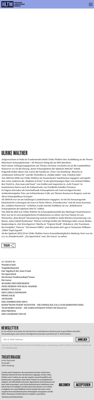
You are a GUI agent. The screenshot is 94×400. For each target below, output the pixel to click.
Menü (85, 4)
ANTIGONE (7, 298)
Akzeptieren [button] (83, 385)
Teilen (7, 245)
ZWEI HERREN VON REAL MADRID (19, 286)
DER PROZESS (8, 311)
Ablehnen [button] (64, 385)
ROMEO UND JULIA (11, 289)
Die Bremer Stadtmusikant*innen (18, 277)
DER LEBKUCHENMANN (13, 292)
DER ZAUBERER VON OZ (13, 314)
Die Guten (6, 280)
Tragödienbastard (10, 268)
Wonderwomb (8, 264)
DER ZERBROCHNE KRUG (14, 301)
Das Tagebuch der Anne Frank (16, 271)
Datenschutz (11, 348)
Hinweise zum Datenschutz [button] (12, 397)
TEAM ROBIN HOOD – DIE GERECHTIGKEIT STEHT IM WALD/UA (34, 308)
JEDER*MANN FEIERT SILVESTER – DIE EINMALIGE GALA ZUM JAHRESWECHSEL (42, 304)
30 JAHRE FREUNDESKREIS (15, 283)
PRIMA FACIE (8, 295)
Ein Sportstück (8, 274)
